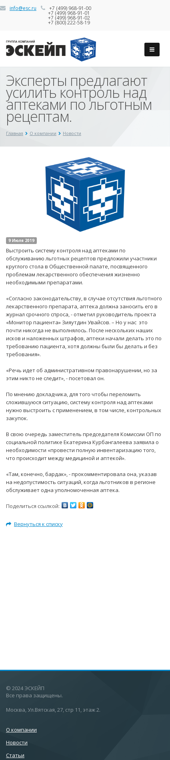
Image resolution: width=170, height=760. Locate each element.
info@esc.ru (23, 8)
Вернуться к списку (34, 524)
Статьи (15, 755)
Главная (14, 133)
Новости (72, 133)
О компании (43, 133)
